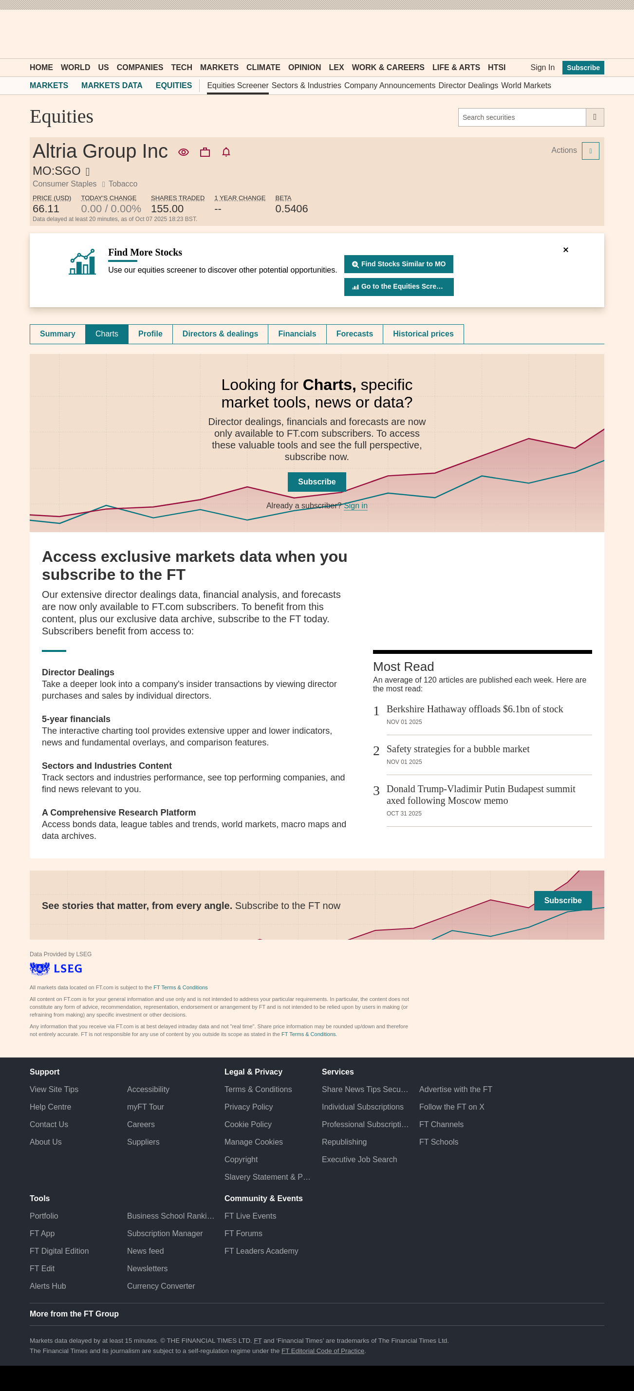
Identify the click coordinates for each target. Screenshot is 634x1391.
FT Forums (243, 1233)
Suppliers (143, 1142)
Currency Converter (161, 1286)
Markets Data (112, 85)
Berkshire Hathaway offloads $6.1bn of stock (475, 709)
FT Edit (42, 1268)
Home (41, 67)
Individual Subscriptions (363, 1107)
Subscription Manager (165, 1233)
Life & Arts (456, 67)
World (75, 67)
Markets (219, 67)
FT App (42, 1233)
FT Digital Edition (59, 1251)
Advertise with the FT (455, 1089)
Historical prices (423, 334)
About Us (46, 1142)
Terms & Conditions (258, 1089)
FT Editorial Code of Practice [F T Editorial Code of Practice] (322, 1350)
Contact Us (49, 1124)
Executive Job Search (359, 1159)
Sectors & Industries (306, 85)
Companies (140, 67)
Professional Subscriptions (366, 1124)
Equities (174, 85)
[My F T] (591, 34)
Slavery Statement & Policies (268, 1177)
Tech (181, 67)
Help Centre (50, 1107)
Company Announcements (390, 85)
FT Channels (441, 1124)
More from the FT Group (74, 1314)
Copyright (241, 1159)
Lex (336, 67)
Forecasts (354, 334)
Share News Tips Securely (366, 1089)
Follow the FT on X (452, 1107)
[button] (34, 34)
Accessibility (148, 1089)
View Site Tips (54, 1089)
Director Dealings (469, 85)
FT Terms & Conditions (180, 987)
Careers (141, 1124)
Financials (297, 334)
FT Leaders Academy (261, 1251)
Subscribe (583, 68)
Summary (57, 334)
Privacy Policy (248, 1107)
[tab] (58, 334)
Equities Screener (237, 85)
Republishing (344, 1142)
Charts (106, 334)
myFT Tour (145, 1107)
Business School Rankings (171, 1216)
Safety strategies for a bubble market (458, 748)
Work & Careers (388, 67)
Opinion (304, 67)
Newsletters (147, 1268)
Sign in (356, 505)
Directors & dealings (221, 334)
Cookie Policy (248, 1124)
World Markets (526, 85)
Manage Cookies (253, 1142)
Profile (150, 334)
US (103, 67)
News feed (145, 1251)
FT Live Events (250, 1216)
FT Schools (439, 1142)
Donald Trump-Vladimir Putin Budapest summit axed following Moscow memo (481, 794)
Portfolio (44, 1216)
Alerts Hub (48, 1286)
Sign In (542, 67)
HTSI (496, 67)
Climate (263, 67)
